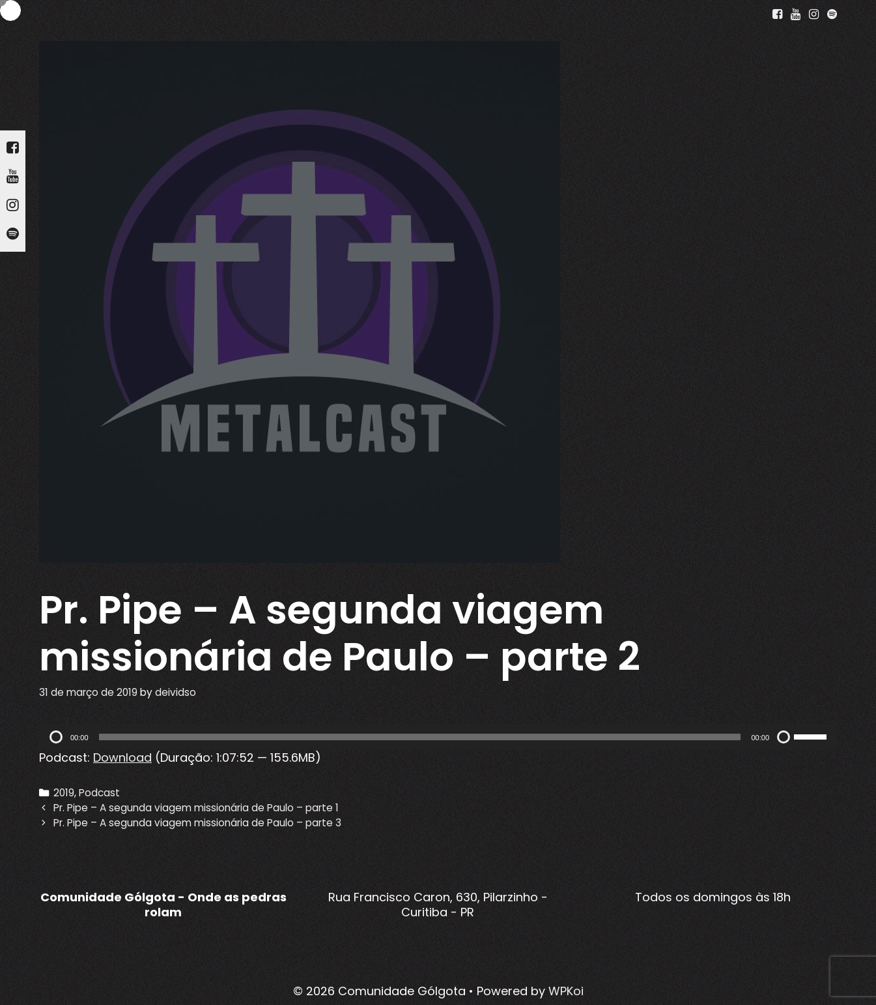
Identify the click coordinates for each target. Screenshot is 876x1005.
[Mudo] (783, 736)
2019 (63, 793)
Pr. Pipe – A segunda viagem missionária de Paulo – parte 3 (197, 823)
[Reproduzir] (56, 736)
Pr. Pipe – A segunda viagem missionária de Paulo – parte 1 (196, 808)
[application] (438, 737)
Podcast (99, 793)
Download (122, 757)
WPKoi (566, 991)
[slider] (420, 737)
